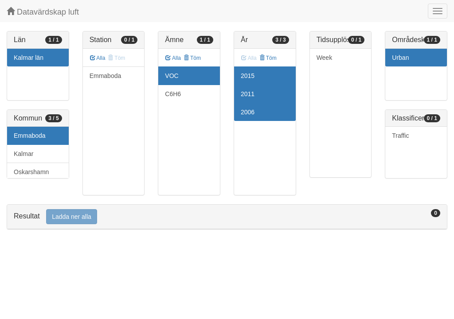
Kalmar (23, 153)
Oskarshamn (31, 171)
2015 (247, 75)
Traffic (400, 135)
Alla (98, 58)
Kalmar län (28, 57)
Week (325, 57)
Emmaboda (30, 135)
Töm (192, 58)
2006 (247, 112)
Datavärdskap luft (43, 11)
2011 (247, 93)
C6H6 (173, 93)
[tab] (227, 217)
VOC (171, 75)
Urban (400, 57)
